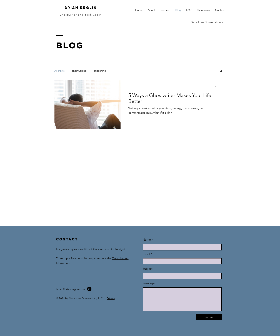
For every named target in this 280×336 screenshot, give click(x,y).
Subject (147, 268)
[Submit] (209, 317)
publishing (100, 70)
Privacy (111, 298)
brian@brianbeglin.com (70, 289)
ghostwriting (79, 70)
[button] (220, 71)
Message (148, 283)
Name (147, 239)
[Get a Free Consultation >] (207, 22)
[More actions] (216, 87)
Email (146, 254)
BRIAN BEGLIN (80, 8)
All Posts (59, 70)
